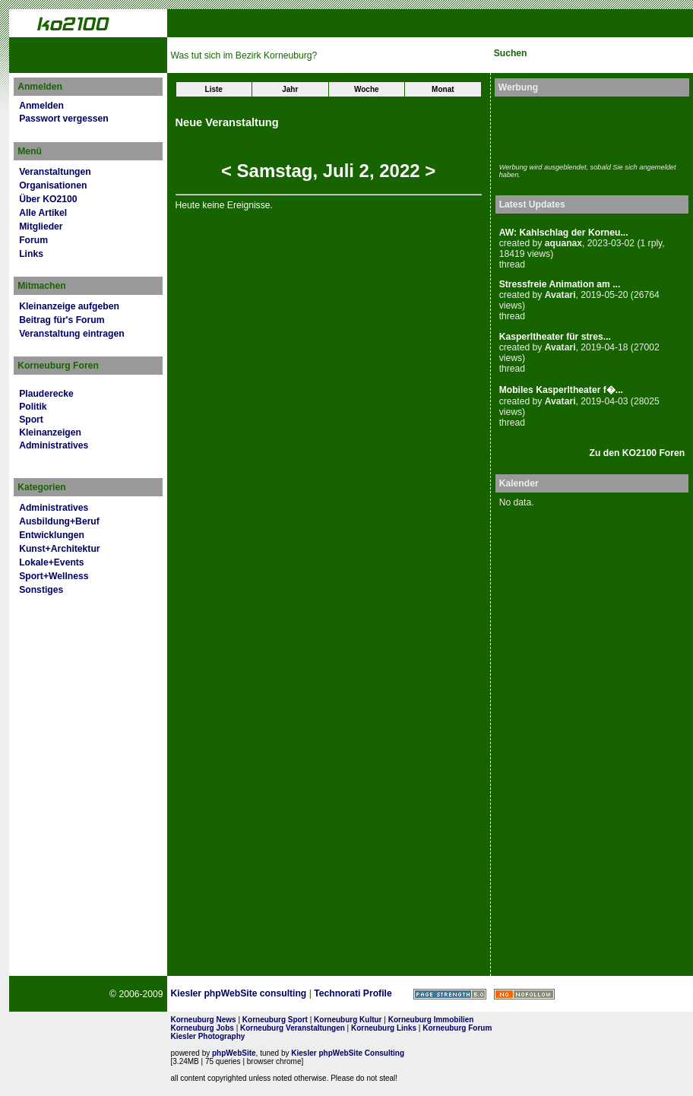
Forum (33, 240)
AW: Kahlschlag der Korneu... (563, 232)
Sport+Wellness (53, 576)
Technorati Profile (352, 993)
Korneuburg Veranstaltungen (292, 1028)
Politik (32, 406)
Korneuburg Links (383, 1028)
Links (31, 254)
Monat (443, 89)
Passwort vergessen (64, 118)
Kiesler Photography (208, 1036)
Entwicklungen (51, 535)
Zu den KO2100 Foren (637, 453)
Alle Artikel (43, 212)
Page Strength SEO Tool (449, 994)
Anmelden (41, 105)
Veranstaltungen (55, 171)
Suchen (510, 53)
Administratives (53, 445)
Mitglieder (40, 226)
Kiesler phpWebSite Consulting (347, 1053)
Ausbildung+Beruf (59, 521)
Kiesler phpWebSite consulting (239, 993)
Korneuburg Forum (457, 1028)
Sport (31, 419)
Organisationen (53, 185)
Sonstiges (41, 589)
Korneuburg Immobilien (431, 1019)
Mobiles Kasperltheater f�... (561, 390)
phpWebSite (234, 1053)
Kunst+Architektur (59, 548)
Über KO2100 (48, 199)
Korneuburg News (203, 1019)
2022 (399, 170)
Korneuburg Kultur (347, 1019)
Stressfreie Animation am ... (560, 284)
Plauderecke (46, 393)
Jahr (290, 89)
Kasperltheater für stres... (555, 336)
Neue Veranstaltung (227, 122)
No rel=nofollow (524, 994)
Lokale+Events (51, 562)
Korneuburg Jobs (202, 1028)
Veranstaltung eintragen (71, 333)
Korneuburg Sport (275, 1019)
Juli (338, 170)
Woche (366, 89)
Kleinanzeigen (50, 432)
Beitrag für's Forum (61, 320)
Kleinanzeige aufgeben (69, 306)
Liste (214, 89)
